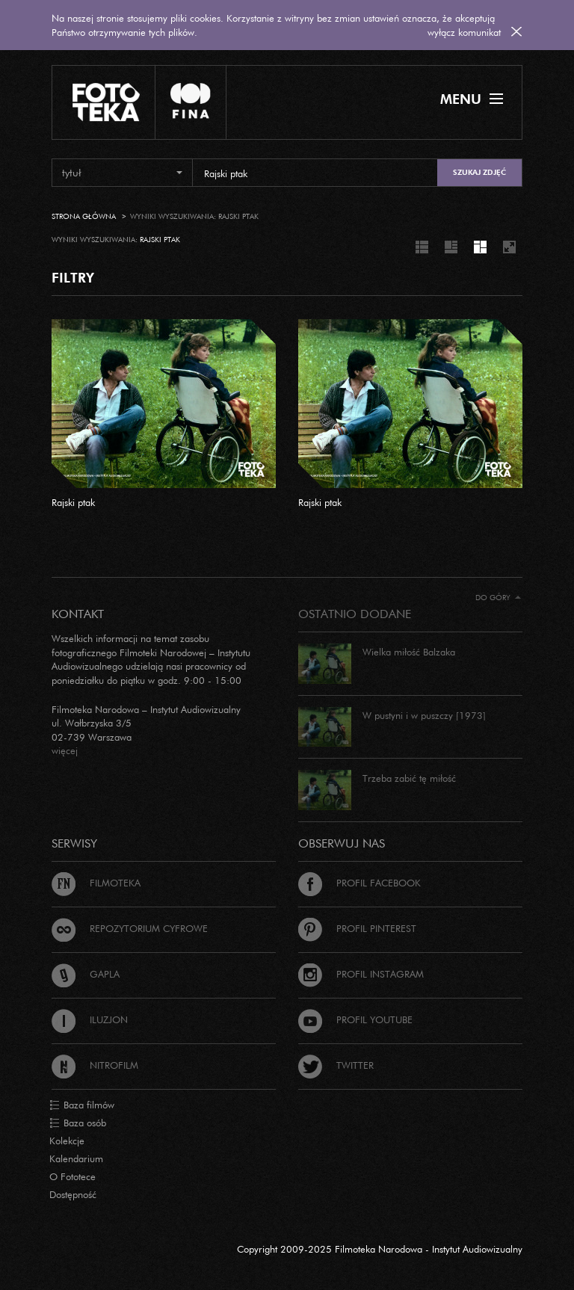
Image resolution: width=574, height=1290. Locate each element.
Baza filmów (81, 1105)
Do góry (498, 597)
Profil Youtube (355, 1019)
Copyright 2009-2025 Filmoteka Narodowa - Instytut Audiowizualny (379, 1249)
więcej (65, 750)
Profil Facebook (359, 883)
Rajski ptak (73, 502)
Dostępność (72, 1194)
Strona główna (84, 216)
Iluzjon (90, 1019)
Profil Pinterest (357, 928)
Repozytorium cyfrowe (130, 928)
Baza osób (77, 1123)
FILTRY (73, 277)
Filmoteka (96, 883)
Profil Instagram (361, 974)
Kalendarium (76, 1158)
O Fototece (72, 1176)
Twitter (336, 1065)
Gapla (86, 974)
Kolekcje (66, 1141)
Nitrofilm (95, 1065)
